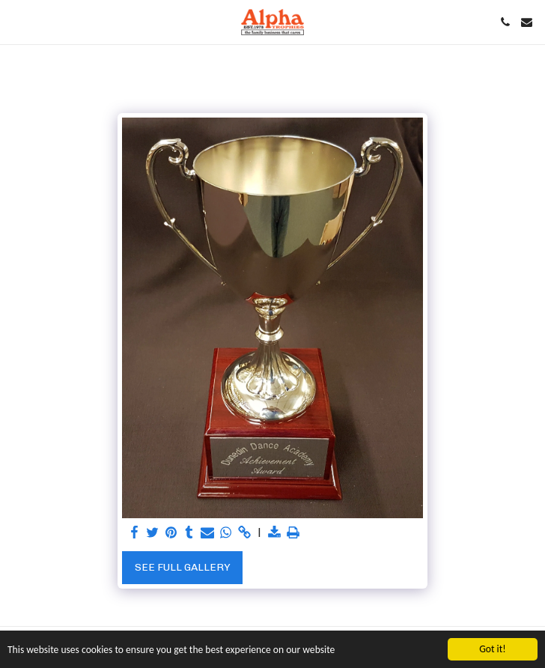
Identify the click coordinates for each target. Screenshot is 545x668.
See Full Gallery (183, 567)
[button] (16, 21)
